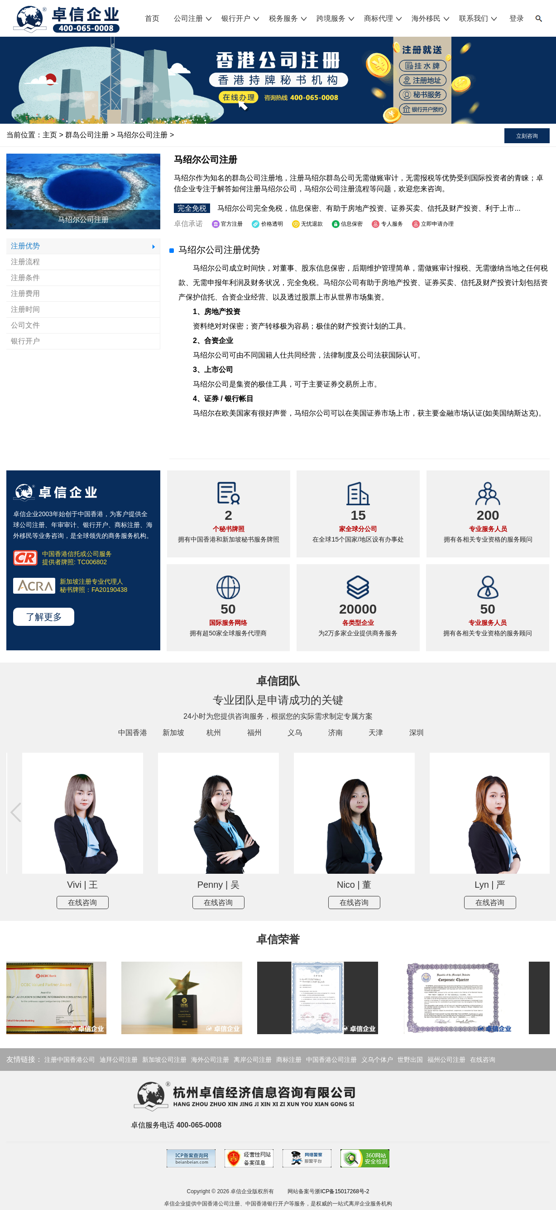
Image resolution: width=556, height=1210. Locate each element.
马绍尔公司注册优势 (219, 250)
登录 (516, 18)
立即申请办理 (433, 224)
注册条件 (25, 277)
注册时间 (25, 309)
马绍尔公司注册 (142, 135)
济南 (335, 732)
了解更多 (44, 617)
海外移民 (431, 18)
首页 (152, 18)
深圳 (416, 732)
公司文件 (25, 325)
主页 (50, 135)
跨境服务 (335, 18)
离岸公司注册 (253, 1059)
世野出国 (410, 1059)
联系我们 (478, 18)
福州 (254, 732)
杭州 (213, 732)
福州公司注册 (446, 1059)
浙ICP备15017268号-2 (342, 1191)
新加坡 (173, 732)
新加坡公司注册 (164, 1059)
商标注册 (289, 1059)
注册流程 (25, 262)
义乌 (295, 732)
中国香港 (132, 732)
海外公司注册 (210, 1059)
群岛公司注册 (87, 135)
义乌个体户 (377, 1059)
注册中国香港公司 (69, 1059)
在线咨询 (124, 902)
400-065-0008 (198, 1125)
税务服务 (288, 18)
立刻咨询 (527, 136)
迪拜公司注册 (119, 1059)
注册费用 (25, 293)
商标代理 (383, 18)
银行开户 (240, 18)
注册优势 (25, 246)
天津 (376, 732)
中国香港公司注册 (331, 1059)
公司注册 (193, 18)
